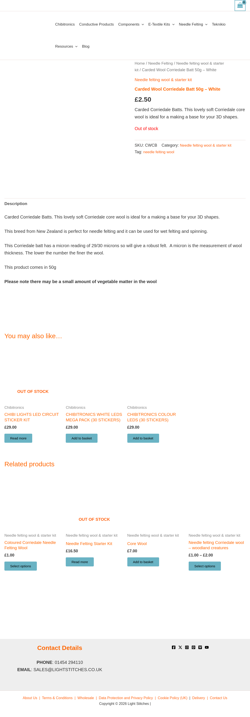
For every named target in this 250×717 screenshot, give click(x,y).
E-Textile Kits (161, 24)
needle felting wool (159, 151)
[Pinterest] (193, 647)
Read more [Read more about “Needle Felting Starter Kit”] (81, 611)
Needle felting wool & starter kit (165, 79)
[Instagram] (187, 647)
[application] (141, 24)
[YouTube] (207, 647)
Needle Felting (193, 24)
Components (131, 24)
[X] (180, 647)
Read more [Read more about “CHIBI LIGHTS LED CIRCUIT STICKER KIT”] (19, 480)
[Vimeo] (200, 647)
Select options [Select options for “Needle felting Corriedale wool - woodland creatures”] (206, 616)
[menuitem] (31, 698)
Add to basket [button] (83, 486)
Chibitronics (65, 24)
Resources (66, 46)
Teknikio (219, 24)
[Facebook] (174, 647)
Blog (85, 46)
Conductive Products (96, 24)
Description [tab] (16, 243)
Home (140, 63)
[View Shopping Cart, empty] (240, 5)
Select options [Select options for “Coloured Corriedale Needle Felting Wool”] (22, 616)
